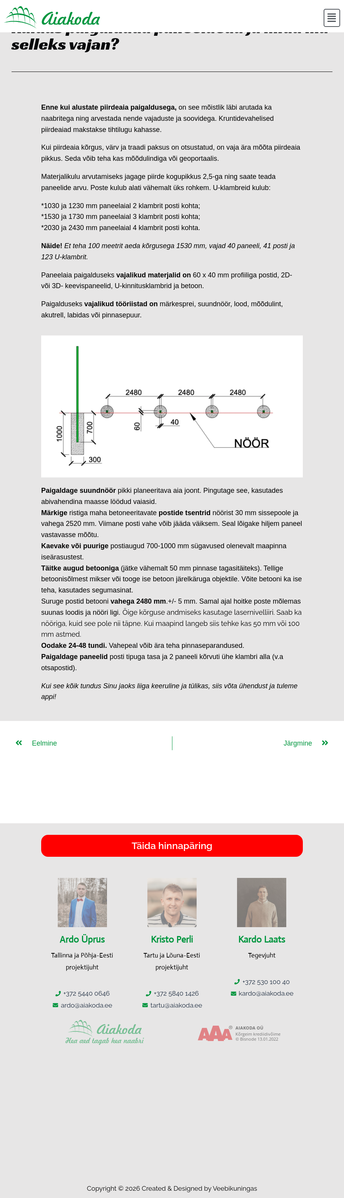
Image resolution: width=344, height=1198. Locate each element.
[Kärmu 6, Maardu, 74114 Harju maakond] (172, 1113)
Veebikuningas (235, 1188)
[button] (332, 18)
